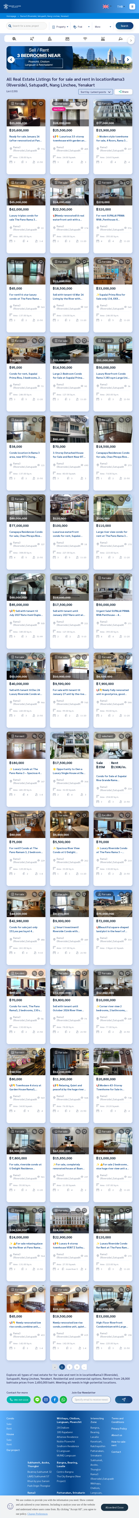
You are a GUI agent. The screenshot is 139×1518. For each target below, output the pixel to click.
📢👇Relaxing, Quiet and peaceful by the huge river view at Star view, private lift (68, 1087)
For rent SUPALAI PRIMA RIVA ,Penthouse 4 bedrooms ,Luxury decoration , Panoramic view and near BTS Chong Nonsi (111, 218)
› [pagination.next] (84, 1367)
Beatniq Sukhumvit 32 (40, 1471)
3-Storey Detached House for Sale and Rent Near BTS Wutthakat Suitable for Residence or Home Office (69, 455)
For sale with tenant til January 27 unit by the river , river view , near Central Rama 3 (69, 692)
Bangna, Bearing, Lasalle (95, 1432)
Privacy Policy (119, 1428)
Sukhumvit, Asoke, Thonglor (96, 1464)
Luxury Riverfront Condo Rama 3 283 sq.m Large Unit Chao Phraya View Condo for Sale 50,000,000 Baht (112, 376)
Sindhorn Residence (68, 1446)
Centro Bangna (65, 1471)
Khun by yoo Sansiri (38, 1481)
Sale (9, 1423)
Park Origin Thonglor (39, 1485)
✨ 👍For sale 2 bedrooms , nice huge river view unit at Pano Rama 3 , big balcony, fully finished (112, 1166)
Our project (13, 1449)
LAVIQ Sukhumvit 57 (38, 1476)
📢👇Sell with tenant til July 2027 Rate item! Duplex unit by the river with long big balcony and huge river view (25, 613)
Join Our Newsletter (84, 1392)
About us (116, 1435)
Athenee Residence (67, 1436)
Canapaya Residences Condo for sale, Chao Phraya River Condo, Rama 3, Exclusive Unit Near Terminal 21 (113, 455)
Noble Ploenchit (66, 1441)
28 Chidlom (63, 1427)
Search (124, 25)
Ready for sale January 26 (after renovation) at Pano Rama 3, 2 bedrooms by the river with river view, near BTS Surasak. (25, 139)
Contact (116, 1451)
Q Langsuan (63, 1450)
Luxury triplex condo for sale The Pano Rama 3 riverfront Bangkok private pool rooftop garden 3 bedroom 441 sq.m (25, 218)
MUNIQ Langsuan (66, 1455)
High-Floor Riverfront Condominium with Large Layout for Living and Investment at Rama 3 (111, 1325)
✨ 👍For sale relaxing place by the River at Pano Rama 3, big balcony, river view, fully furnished (26, 1246)
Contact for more (17, 1392)
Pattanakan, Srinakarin (71, 1492)
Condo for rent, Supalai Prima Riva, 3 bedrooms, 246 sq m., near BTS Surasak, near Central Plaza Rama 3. (26, 376)
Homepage (11, 16)
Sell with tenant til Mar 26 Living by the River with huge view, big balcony (68, 297)
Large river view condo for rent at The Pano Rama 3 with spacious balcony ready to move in (112, 534)
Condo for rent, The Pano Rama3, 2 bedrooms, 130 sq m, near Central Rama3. (25, 1008)
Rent (9, 1428)
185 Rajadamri (65, 1432)
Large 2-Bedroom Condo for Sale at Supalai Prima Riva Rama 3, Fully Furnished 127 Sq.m (69, 376)
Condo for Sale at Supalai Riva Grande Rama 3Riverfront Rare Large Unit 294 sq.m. (113, 778)
